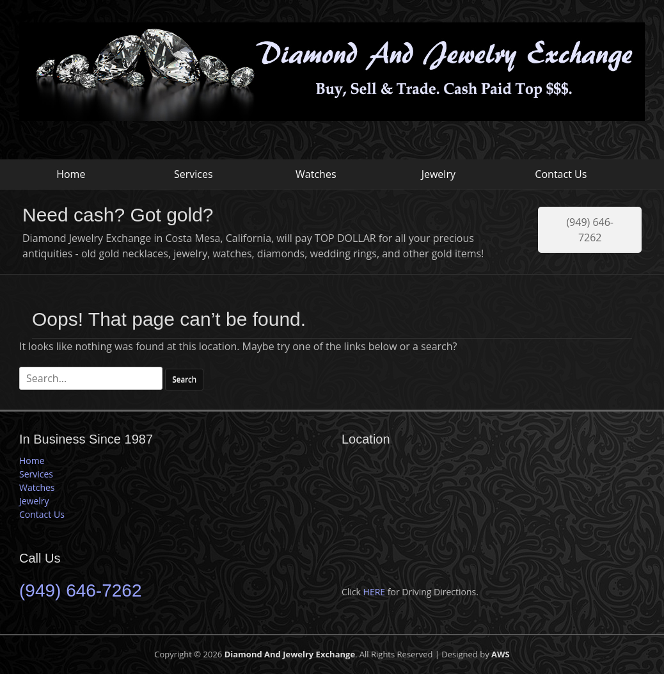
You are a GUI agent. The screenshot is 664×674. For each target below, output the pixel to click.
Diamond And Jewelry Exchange (290, 654)
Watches (316, 174)
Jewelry (438, 174)
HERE (374, 592)
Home (70, 174)
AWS (500, 654)
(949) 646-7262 (589, 230)
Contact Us (561, 174)
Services (193, 174)
